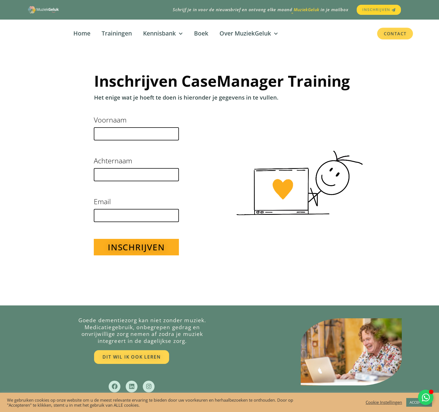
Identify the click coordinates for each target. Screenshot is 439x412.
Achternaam (113, 161)
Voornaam (110, 120)
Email (102, 202)
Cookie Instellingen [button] (384, 402)
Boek (201, 33)
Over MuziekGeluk (249, 34)
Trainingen (117, 33)
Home (81, 33)
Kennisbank (163, 34)
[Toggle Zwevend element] (425, 397)
